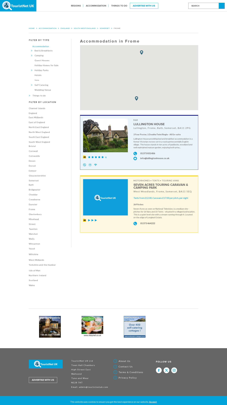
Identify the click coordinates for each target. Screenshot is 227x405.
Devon (32, 161)
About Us (124, 361)
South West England (85, 28)
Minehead (34, 219)
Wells (32, 239)
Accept (153, 401)
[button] (141, 52)
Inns (37, 80)
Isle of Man (34, 270)
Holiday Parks (42, 70)
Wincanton (34, 243)
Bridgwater (34, 189)
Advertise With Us (144, 5)
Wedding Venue (43, 90)
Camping (39, 55)
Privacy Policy (128, 377)
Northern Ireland (37, 275)
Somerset (105, 28)
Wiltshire (33, 254)
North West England (39, 132)
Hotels (38, 75)
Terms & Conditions (131, 372)
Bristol (32, 146)
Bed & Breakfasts (44, 50)
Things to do (119, 5)
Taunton (33, 229)
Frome (32, 209)
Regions (76, 5)
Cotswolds (34, 156)
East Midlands (36, 117)
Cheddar (33, 194)
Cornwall (33, 151)
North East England (39, 127)
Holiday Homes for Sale (46, 65)
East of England (37, 122)
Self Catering (41, 85)
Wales (32, 285)
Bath (31, 184)
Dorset (32, 166)
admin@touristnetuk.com (93, 387)
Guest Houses (42, 60)
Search (222, 5)
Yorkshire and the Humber (42, 265)
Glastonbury (35, 214)
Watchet (33, 234)
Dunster (33, 204)
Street (32, 224)
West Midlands (36, 260)
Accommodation (96, 5)
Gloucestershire (37, 175)
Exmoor (32, 170)
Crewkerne (34, 199)
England (65, 28)
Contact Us (126, 366)
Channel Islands (37, 108)
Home (32, 28)
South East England (39, 137)
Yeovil (32, 248)
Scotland (33, 280)
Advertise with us (43, 380)
